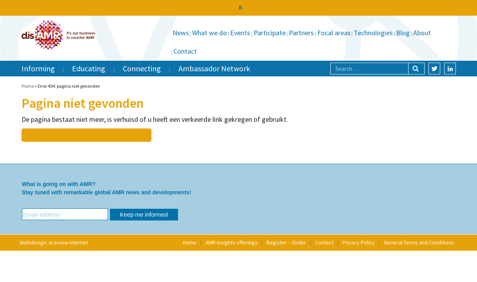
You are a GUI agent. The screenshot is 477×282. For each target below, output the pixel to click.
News (181, 32)
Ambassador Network (214, 68)
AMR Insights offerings (231, 242)
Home (28, 86)
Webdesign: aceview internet (54, 242)
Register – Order (286, 242)
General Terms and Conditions (419, 242)
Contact (185, 51)
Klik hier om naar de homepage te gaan (85, 135)
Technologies (373, 32)
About (422, 32)
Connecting (142, 68)
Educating (88, 68)
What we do (209, 32)
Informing (38, 68)
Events (240, 32)
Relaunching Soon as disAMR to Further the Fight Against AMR (238, 7)
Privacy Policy (358, 242)
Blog (403, 32)
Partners (301, 32)
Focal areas (334, 32)
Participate (270, 32)
